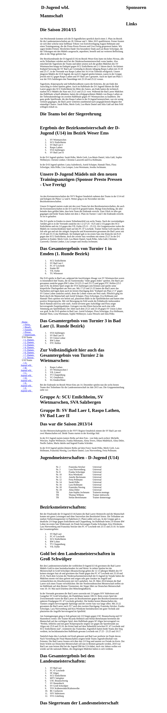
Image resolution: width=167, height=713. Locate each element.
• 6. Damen (28, 352)
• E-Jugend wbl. (27, 384)
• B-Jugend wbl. (27, 369)
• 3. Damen (28, 345)
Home (24, 322)
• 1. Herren (28, 357)
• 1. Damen (28, 340)
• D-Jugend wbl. (27, 379)
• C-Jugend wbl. (27, 374)
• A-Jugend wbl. (27, 364)
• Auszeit (27, 329)
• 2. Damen (28, 342)
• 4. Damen (28, 347)
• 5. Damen (28, 350)
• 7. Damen (28, 355)
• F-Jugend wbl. (27, 389)
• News (26, 324)
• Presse (27, 332)
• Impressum (29, 335)
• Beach (27, 327)
